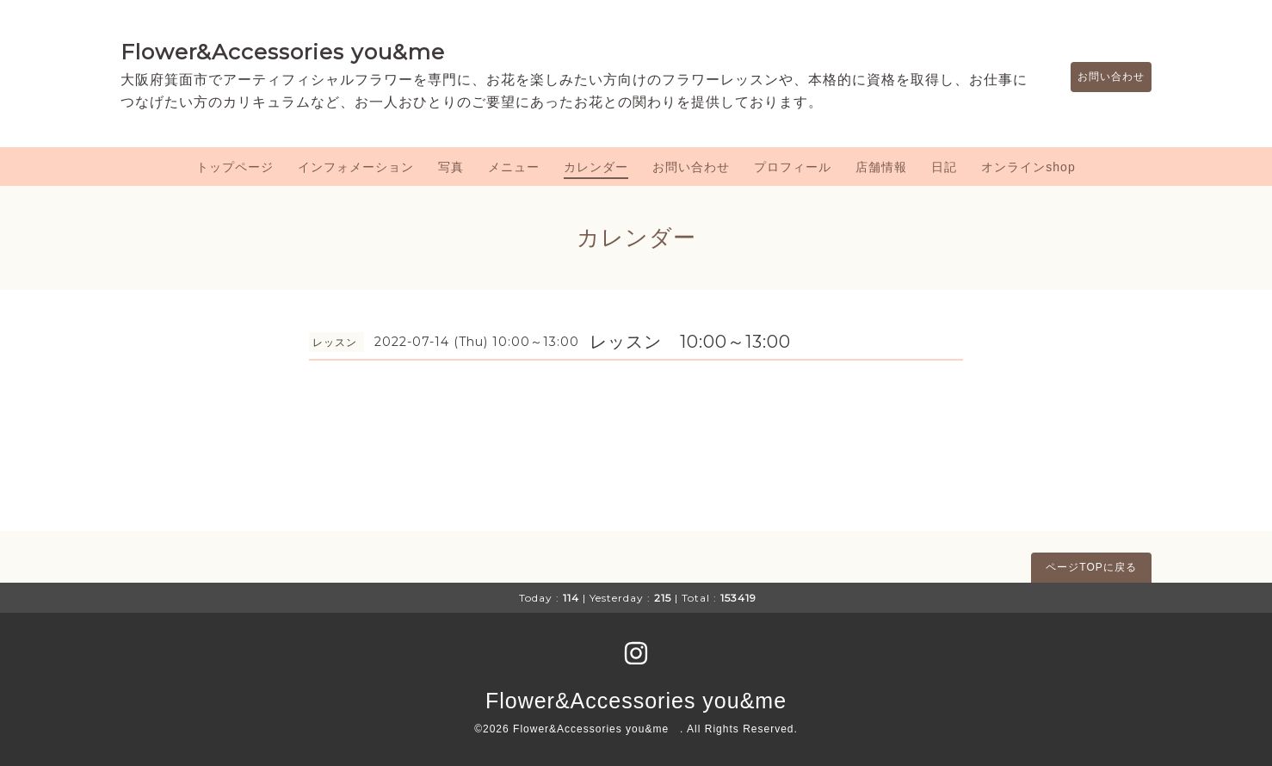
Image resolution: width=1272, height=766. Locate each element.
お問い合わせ (1102, 76)
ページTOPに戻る (1091, 567)
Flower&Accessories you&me (282, 52)
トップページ (235, 167)
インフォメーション (356, 167)
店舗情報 (881, 167)
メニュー (514, 167)
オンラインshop (1028, 167)
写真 (451, 167)
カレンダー (596, 167)
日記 (944, 167)
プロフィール (792, 167)
